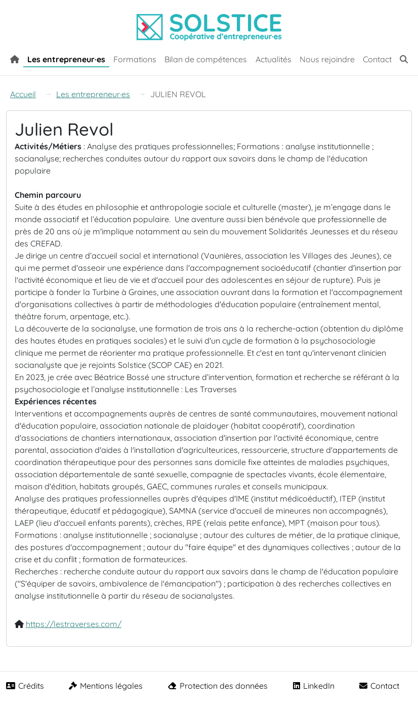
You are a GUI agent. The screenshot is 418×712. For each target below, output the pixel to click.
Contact (377, 59)
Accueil (23, 94)
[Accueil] (14, 58)
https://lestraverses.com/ (73, 624)
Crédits (25, 686)
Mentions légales (106, 686)
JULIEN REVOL (178, 94)
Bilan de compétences (205, 59)
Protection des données (218, 686)
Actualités (273, 59)
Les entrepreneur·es (66, 59)
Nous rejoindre (327, 59)
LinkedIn (314, 686)
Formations (134, 59)
